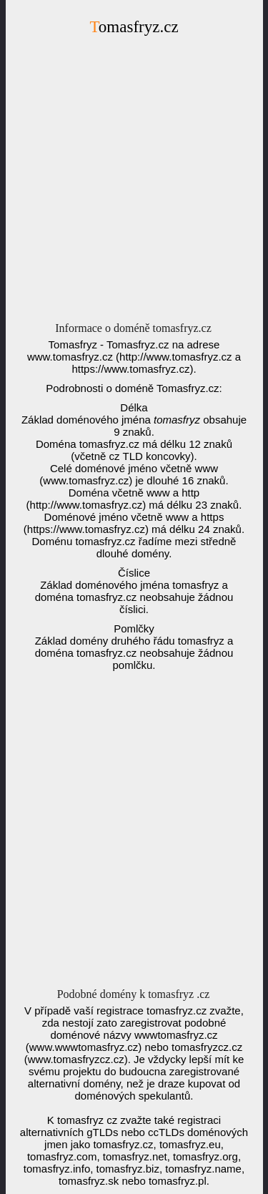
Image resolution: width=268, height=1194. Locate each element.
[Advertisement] (134, 183)
